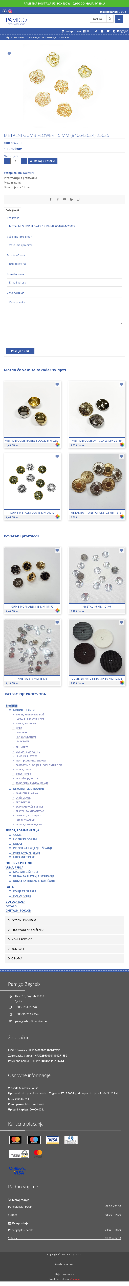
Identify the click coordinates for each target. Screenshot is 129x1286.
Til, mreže (21, 749)
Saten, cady (23, 771)
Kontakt (17, 951)
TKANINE (11, 707)
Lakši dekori (23, 799)
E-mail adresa (15, 276)
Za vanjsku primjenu (28, 826)
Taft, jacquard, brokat (31, 762)
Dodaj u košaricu (48, 161)
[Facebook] (5, 11)
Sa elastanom (26, 738)
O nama (16, 960)
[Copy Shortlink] (81, 200)
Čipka (18, 729)
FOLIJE (10, 888)
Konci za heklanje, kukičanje (34, 883)
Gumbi (17, 837)
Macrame (23, 743)
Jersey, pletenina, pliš (29, 716)
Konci (17, 845)
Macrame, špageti (26, 874)
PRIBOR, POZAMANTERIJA (22, 832)
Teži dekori (22, 804)
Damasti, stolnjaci (27, 817)
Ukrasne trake (24, 859)
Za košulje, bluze (26, 780)
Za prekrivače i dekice (29, 808)
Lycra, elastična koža (29, 720)
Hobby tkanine (25, 821)
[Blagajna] (120, 31)
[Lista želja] (108, 31)
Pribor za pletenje (19, 865)
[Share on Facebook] (47, 200)
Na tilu (22, 734)
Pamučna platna (26, 795)
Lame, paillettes (26, 758)
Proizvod (13, 220)
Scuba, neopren (25, 725)
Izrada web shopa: (59, 1283)
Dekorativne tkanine (28, 790)
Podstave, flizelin (26, 854)
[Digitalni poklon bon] (87, 31)
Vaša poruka (15, 295)
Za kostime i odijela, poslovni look (38, 767)
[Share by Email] (64, 200)
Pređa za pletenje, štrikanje (33, 878)
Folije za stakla (24, 893)
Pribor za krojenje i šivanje (32, 850)
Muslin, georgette (27, 753)
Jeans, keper (23, 775)
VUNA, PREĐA (14, 869)
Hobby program (25, 841)
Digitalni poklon (18, 912)
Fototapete (22, 897)
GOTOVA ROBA (15, 903)
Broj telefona (16, 257)
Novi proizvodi (22, 941)
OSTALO (11, 908)
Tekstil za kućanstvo (29, 813)
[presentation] (32, 339)
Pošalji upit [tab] (13, 212)
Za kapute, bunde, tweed (31, 784)
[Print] (73, 200)
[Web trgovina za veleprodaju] (70, 31)
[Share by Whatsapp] (56, 200)
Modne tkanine (24, 712)
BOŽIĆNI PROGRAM (23, 922)
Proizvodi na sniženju (27, 931)
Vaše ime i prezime (19, 238)
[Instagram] (10, 11)
